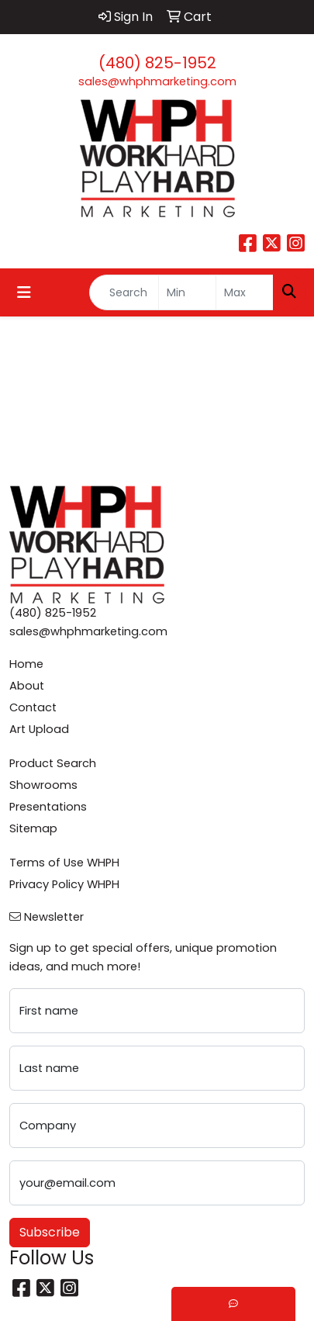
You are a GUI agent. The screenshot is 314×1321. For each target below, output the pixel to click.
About (26, 685)
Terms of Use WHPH (64, 862)
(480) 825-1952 (157, 63)
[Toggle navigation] (24, 292)
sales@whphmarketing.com (157, 81)
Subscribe (49, 1232)
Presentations (48, 806)
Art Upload (39, 729)
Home (26, 664)
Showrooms (43, 785)
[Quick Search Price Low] (187, 292)
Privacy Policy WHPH (64, 884)
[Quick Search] (124, 292)
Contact (33, 707)
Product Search (52, 763)
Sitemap (33, 828)
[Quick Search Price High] (245, 292)
